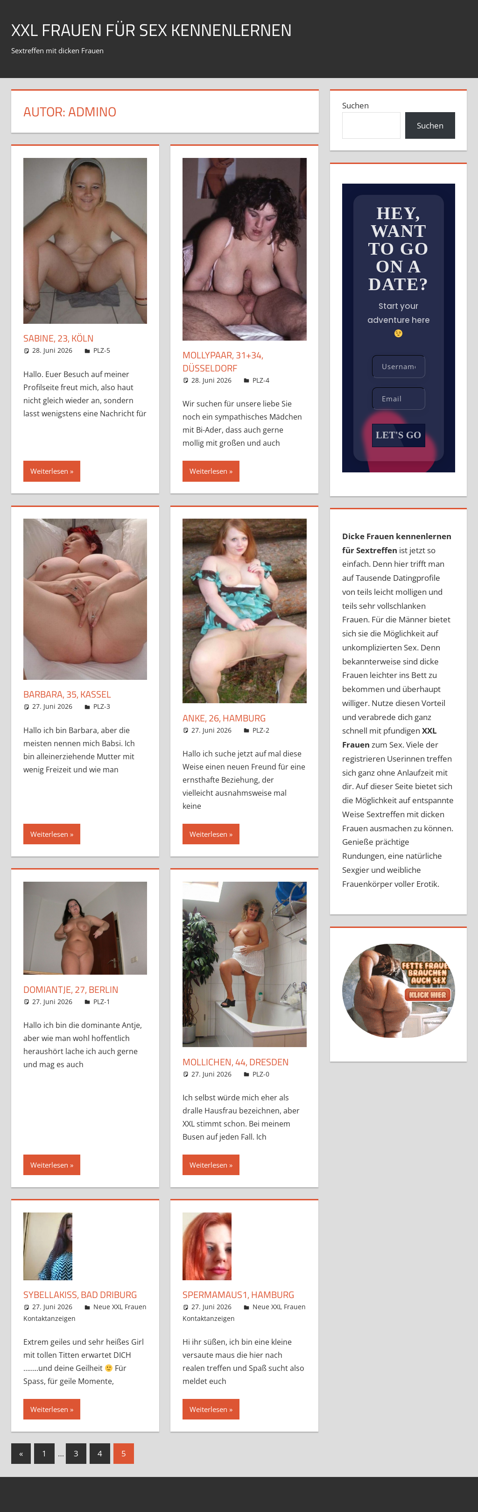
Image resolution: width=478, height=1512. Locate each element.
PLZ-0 (261, 1074)
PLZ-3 (101, 706)
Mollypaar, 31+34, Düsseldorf (223, 361)
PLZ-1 (101, 1001)
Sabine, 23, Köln (58, 338)
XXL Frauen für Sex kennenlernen (151, 30)
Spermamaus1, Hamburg (238, 1294)
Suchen (355, 105)
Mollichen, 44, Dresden (236, 1062)
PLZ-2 (261, 730)
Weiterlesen (49, 471)
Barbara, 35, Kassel (67, 694)
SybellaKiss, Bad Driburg (80, 1294)
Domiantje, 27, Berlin (71, 989)
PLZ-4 (261, 380)
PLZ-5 (101, 350)
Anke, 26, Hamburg (224, 718)
